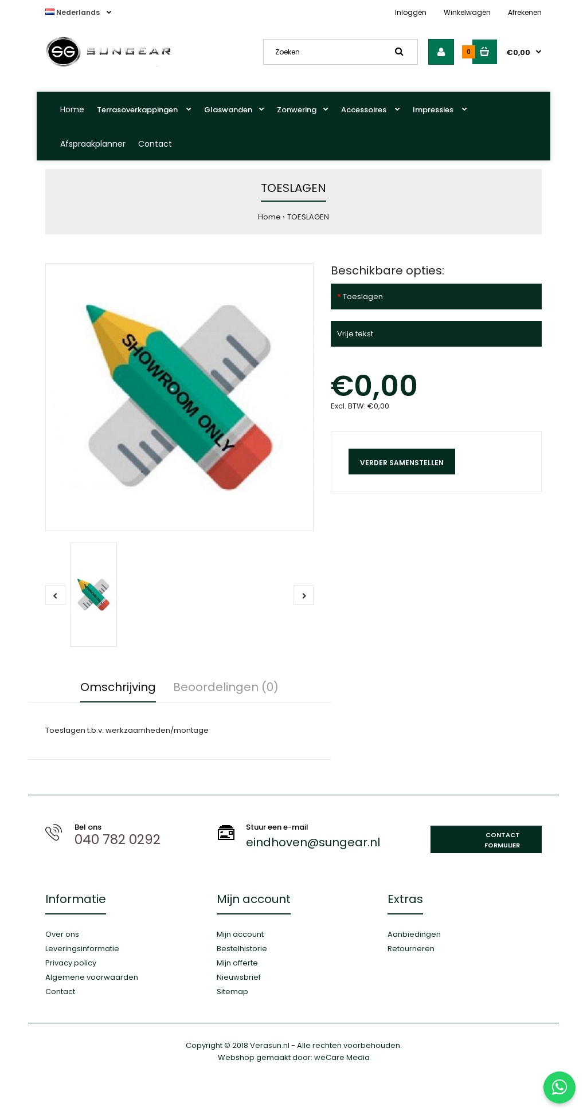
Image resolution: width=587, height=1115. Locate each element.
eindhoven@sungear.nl (313, 842)
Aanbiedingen (414, 934)
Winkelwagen (467, 12)
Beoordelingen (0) (226, 687)
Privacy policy (70, 962)
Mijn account (240, 934)
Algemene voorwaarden (91, 977)
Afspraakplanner (93, 144)
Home (72, 109)
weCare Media (342, 1057)
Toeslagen (363, 296)
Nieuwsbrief (239, 977)
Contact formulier (502, 840)
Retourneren (411, 948)
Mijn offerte (237, 962)
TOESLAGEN (308, 216)
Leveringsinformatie (82, 948)
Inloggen (410, 12)
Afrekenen (525, 12)
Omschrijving (118, 687)
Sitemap (232, 991)
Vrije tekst (355, 333)
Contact (155, 144)
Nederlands (73, 12)
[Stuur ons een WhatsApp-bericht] (559, 1087)
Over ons (62, 934)
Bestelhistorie (242, 948)
